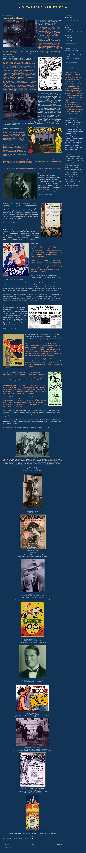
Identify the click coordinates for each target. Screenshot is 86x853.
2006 (68, 40)
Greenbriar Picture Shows (71, 50)
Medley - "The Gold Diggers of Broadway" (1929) (32, 831)
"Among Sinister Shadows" (13, 18)
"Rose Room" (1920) (32, 469)
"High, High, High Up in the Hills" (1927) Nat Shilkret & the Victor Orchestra (32, 750)
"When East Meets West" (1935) (11, 222)
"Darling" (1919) (32, 467)
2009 (68, 27)
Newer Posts (6, 844)
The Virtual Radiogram (71, 62)
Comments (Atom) (14, 848)
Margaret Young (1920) (26, 554)
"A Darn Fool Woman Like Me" (29, 427)
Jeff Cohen (70, 17)
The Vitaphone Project (71, 48)
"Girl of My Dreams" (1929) (32, 594)
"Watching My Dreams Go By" (10, 427)
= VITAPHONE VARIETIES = (43, 7)
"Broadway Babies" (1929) (9, 328)
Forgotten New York (70, 52)
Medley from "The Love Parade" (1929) (32, 680)
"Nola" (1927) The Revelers (32, 747)
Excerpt (23, 788)
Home (32, 844)
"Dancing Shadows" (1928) (45, 194)
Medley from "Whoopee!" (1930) (32, 639)
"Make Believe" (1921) (32, 511)
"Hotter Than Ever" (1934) (9, 226)
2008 (68, 35)
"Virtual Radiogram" (32, 203)
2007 (68, 37)
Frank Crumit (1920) (40, 554)
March (70, 29)
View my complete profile (73, 20)
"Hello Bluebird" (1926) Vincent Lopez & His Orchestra (32, 749)
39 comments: (27, 838)
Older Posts (59, 844)
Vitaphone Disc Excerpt (32, 714)
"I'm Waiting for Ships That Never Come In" (32, 595)
